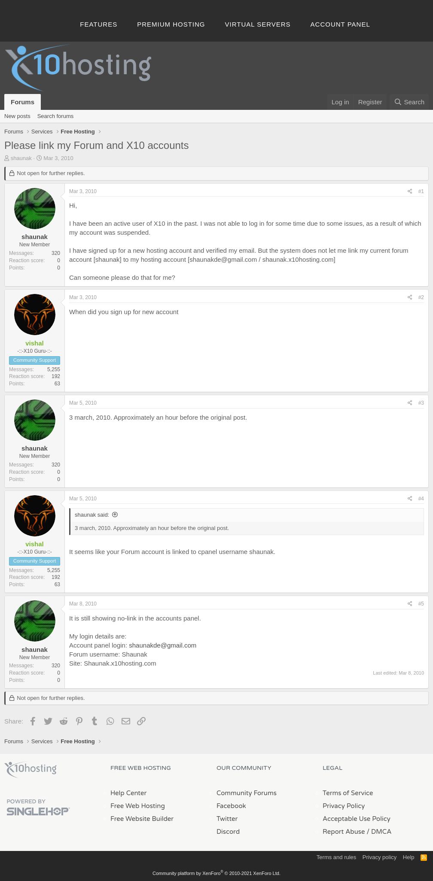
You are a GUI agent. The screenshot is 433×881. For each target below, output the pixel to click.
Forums (22, 102)
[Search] (409, 102)
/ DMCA (378, 832)
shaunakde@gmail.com (162, 645)
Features (98, 24)
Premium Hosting (171, 24)
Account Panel (340, 24)
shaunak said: (92, 515)
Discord (228, 832)
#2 (421, 297)
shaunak (21, 158)
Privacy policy (379, 857)
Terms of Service (348, 793)
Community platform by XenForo (216, 873)
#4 (421, 499)
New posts (17, 116)
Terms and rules (336, 857)
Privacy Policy (344, 806)
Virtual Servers (258, 24)
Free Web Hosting (137, 806)
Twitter (227, 819)
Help (409, 857)
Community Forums (246, 793)
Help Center (128, 793)
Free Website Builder (142, 819)
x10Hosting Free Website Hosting (30, 769)
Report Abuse (344, 832)
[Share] (410, 192)
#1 (421, 191)
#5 (421, 604)
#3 (421, 403)
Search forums (55, 116)
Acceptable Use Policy (356, 819)
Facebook (231, 806)
